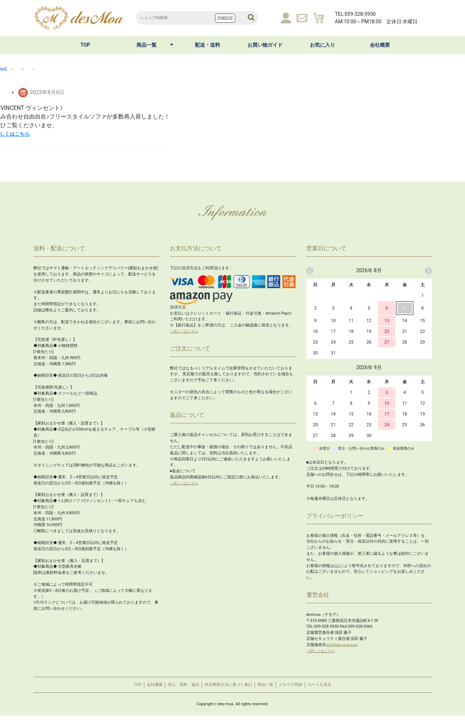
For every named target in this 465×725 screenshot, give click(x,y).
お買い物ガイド (265, 45)
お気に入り (322, 45)
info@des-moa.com (344, 644)
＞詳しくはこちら (185, 331)
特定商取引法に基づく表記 (228, 689)
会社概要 (380, 45)
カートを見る (344, 689)
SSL (337, 565)
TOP (85, 45)
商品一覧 (146, 45)
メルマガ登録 (307, 689)
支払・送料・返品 (171, 689)
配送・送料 (207, 45)
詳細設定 (225, 18)
